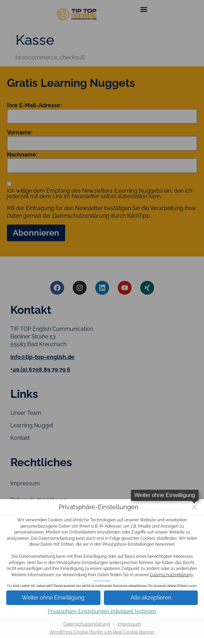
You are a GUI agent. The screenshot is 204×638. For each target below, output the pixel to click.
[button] (53, 597)
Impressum (129, 624)
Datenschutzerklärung (171, 574)
